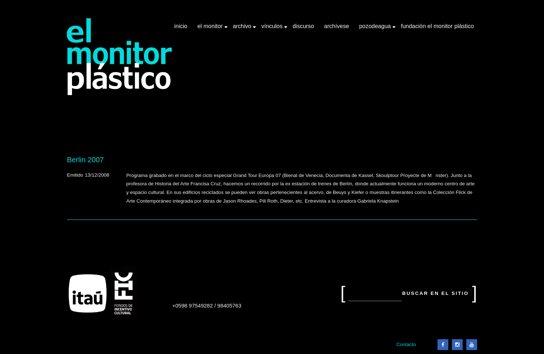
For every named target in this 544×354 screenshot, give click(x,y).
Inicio (180, 26)
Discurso (303, 26)
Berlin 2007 (85, 160)
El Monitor (211, 29)
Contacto (406, 344)
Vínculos (272, 29)
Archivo (243, 29)
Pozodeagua (375, 29)
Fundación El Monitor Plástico (437, 26)
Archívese (336, 26)
